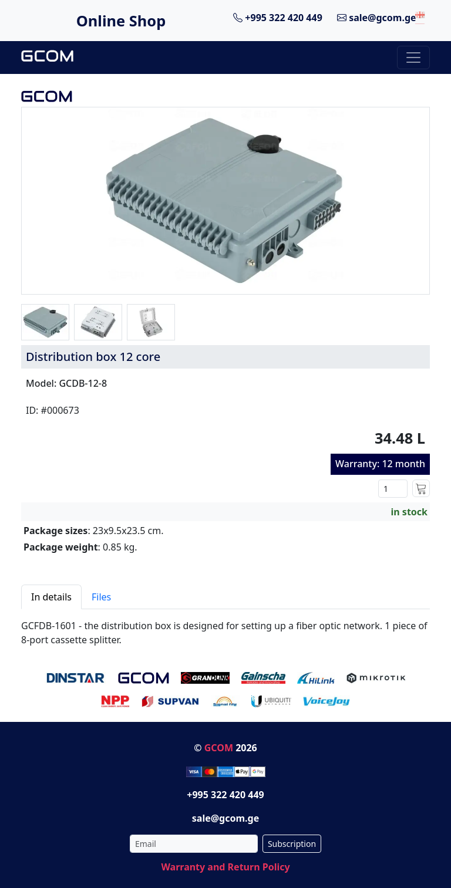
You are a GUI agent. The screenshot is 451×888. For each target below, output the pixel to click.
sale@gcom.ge (376, 17)
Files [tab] (101, 596)
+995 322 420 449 (277, 17)
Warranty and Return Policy (225, 866)
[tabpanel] (225, 628)
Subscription (292, 843)
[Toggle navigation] (413, 57)
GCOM (218, 747)
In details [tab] (51, 596)
